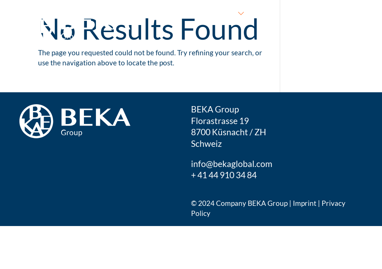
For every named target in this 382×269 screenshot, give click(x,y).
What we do (215, 12)
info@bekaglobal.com (231, 164)
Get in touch (339, 12)
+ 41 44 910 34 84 (224, 175)
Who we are (282, 12)
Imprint (305, 203)
